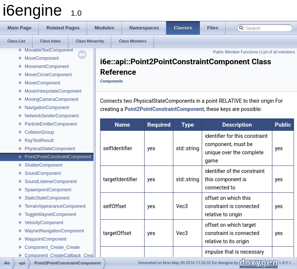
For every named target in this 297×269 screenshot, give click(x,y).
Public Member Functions (235, 52)
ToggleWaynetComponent (50, 214)
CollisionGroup (39, 132)
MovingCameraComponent (51, 99)
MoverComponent (42, 83)
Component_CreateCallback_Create (61, 255)
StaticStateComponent (47, 198)
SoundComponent (43, 173)
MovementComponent (47, 66)
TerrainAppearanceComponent (55, 206)
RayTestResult (39, 140)
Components (111, 81)
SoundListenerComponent (51, 181)
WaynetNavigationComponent (54, 231)
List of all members (278, 52)
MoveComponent (42, 58)
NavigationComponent (47, 107)
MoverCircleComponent (48, 74)
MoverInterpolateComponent (53, 91)
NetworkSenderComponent (52, 115)
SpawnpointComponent (48, 189)
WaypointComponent (45, 239)
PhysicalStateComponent (50, 148)
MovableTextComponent (49, 50)
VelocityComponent (44, 222)
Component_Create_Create (52, 247)
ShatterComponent (43, 165)
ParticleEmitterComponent (51, 124)
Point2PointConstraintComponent (58, 157)
